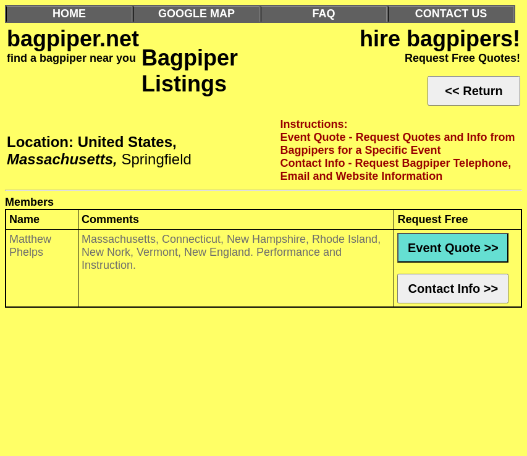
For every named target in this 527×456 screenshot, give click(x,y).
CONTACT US (451, 13)
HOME (69, 13)
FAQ (323, 13)
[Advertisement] (263, 385)
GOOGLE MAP (196, 13)
